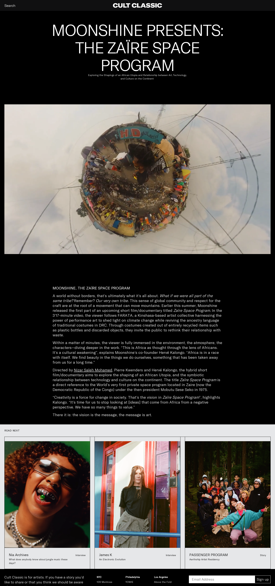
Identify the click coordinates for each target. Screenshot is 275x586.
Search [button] (9, 5)
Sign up (263, 579)
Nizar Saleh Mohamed (93, 369)
